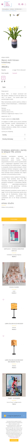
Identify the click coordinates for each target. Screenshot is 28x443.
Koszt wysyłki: (5, 73)
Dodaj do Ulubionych (3, 78)
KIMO (14, 291)
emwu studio (5, 57)
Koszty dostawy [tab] (14, 139)
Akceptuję (14, 440)
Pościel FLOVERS (14, 287)
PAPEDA (14, 327)
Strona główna (5, 9)
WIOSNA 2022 (18, 9)
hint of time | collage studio (14, 402)
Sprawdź (14, 73)
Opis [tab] (14, 87)
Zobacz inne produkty (7, 207)
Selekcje (12, 9)
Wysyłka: (3, 70)
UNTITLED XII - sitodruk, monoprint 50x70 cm (14, 249)
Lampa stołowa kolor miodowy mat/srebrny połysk (14, 361)
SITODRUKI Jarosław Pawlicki (14, 254)
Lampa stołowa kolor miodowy (14, 323)
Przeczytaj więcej (14, 437)
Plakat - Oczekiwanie (14, 398)
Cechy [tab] (14, 135)
